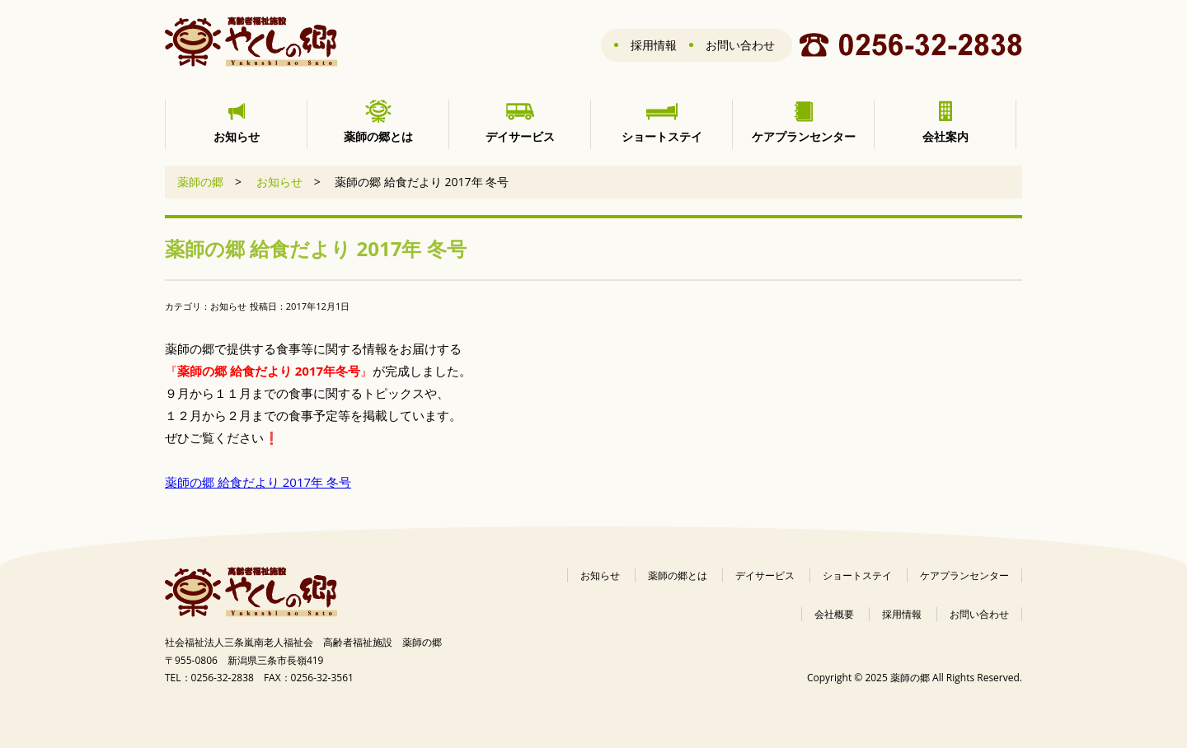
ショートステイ (857, 575)
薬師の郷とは (677, 575)
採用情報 (654, 45)
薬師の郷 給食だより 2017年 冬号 (258, 482)
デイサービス (765, 575)
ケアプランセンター (964, 575)
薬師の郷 (200, 181)
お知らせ (279, 181)
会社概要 (834, 614)
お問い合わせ (740, 45)
